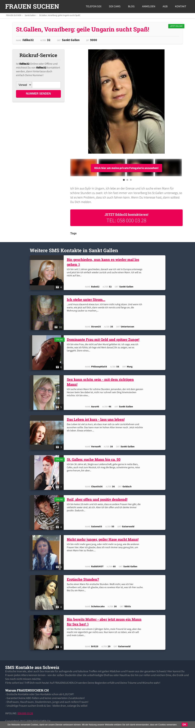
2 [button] (127, 181)
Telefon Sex (93, 6)
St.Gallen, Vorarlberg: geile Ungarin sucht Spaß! (59, 15)
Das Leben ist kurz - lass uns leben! (96, 419)
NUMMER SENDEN (38, 93)
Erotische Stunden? (84, 579)
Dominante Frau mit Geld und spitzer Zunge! (104, 339)
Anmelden (148, 6)
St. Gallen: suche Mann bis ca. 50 (94, 459)
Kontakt (180, 6)
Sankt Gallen (30, 15)
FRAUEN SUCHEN (32, 6)
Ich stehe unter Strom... (87, 299)
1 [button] (124, 181)
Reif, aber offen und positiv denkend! (98, 499)
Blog (131, 6)
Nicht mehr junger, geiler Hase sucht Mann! (103, 539)
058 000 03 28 (25, 713)
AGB (165, 6)
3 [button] (131, 181)
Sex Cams (115, 6)
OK (184, 724)
